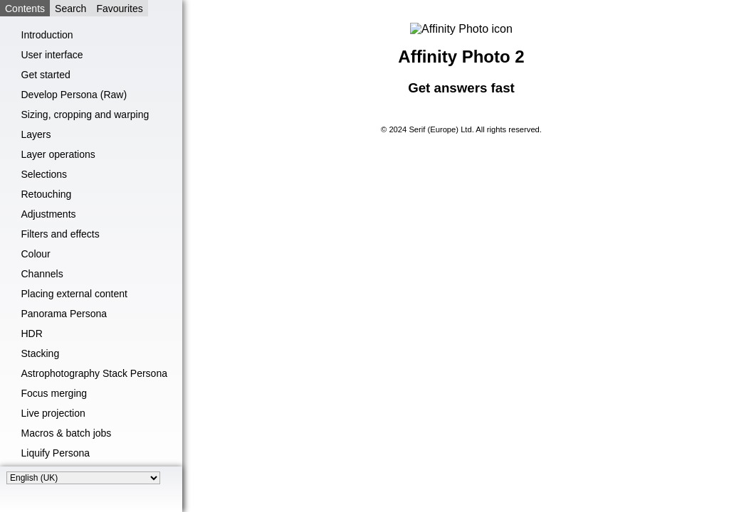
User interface (52, 54)
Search (70, 8)
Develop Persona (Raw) (74, 94)
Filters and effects (60, 234)
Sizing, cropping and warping (85, 114)
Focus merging (54, 393)
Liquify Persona (55, 453)
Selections (44, 174)
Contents (25, 8)
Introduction (47, 35)
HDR (32, 333)
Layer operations (58, 154)
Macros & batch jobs (66, 433)
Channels (42, 273)
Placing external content (74, 293)
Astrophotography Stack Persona (94, 373)
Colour (36, 254)
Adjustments (48, 214)
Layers (36, 134)
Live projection (53, 413)
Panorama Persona (64, 313)
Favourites (119, 8)
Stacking (40, 353)
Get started (45, 74)
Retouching (46, 194)
